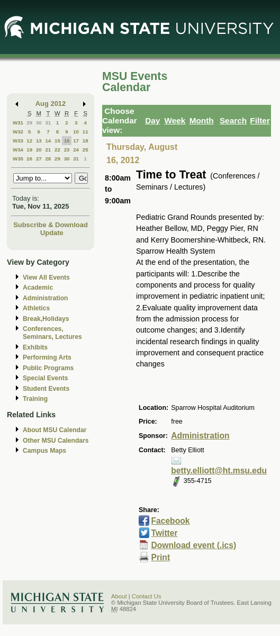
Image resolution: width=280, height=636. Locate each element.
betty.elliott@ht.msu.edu (219, 470)
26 (29, 159)
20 (39, 150)
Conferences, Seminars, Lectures (52, 333)
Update (52, 233)
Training (35, 398)
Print (160, 557)
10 (76, 132)
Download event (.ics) (194, 545)
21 (48, 150)
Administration (45, 298)
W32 (18, 132)
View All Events (46, 277)
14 (48, 141)
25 (85, 150)
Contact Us (146, 596)
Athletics (36, 308)
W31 (18, 123)
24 (76, 150)
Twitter (164, 533)
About (119, 596)
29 (29, 123)
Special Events (45, 378)
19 (29, 150)
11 (85, 132)
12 (29, 141)
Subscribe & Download (50, 225)
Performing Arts (47, 357)
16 (67, 141)
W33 (18, 141)
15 (57, 141)
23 (67, 150)
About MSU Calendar (54, 430)
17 (76, 141)
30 (39, 123)
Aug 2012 (50, 104)
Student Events (46, 388)
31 (48, 123)
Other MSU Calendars (56, 440)
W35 (18, 159)
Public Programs (48, 368)
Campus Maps (44, 450)
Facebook (170, 520)
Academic (38, 287)
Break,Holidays (46, 319)
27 (39, 159)
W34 (18, 150)
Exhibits (35, 347)
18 (85, 141)
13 (39, 141)
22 (57, 150)
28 (48, 159)
